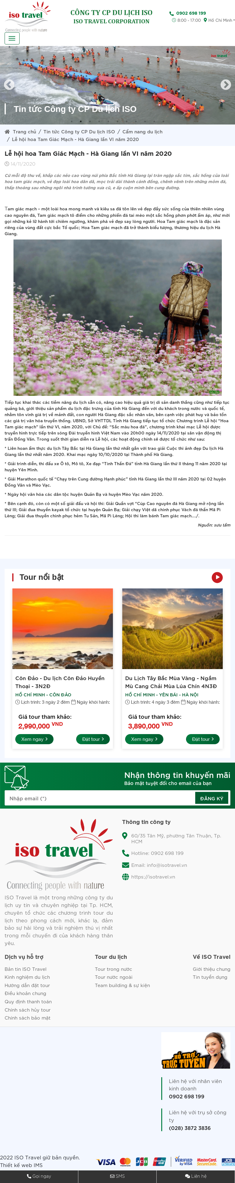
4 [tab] (99, 121)
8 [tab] (136, 121)
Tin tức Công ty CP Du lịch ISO (80, 131)
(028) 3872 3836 (190, 1129)
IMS (38, 1166)
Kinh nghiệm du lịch (28, 977)
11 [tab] (163, 121)
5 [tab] (108, 121)
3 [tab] (90, 121)
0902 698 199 (186, 1097)
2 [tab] (81, 121)
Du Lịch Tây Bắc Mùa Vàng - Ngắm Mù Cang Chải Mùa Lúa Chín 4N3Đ (171, 681)
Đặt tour (92, 739)
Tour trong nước (113, 969)
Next (226, 85)
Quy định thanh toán (29, 1002)
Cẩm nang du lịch (145, 131)
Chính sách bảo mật (28, 1019)
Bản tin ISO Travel (26, 969)
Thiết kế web (16, 1166)
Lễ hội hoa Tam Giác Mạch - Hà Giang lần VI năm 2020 (77, 139)
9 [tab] (145, 121)
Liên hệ (199, 1176)
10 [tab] (154, 121)
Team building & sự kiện (122, 985)
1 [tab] (72, 121)
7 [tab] (127, 121)
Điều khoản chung (26, 994)
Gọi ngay (41, 1176)
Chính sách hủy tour (29, 1011)
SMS (120, 1176)
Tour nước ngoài (113, 977)
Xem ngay (35, 739)
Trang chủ (21, 131)
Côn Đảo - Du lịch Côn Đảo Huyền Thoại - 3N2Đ (61, 681)
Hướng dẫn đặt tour (28, 985)
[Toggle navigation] (12, 38)
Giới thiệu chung (210, 969)
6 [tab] (117, 121)
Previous (9, 85)
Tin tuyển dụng (209, 977)
